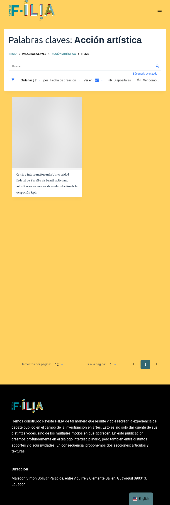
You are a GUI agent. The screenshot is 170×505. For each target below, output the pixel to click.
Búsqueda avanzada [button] (145, 73)
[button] (133, 364)
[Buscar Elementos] (85, 66)
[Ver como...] (147, 80)
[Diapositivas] (120, 80)
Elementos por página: (35, 364)
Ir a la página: (96, 364)
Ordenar (26, 80)
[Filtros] (14, 80)
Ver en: (89, 80)
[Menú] (160, 10)
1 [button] (145, 364)
